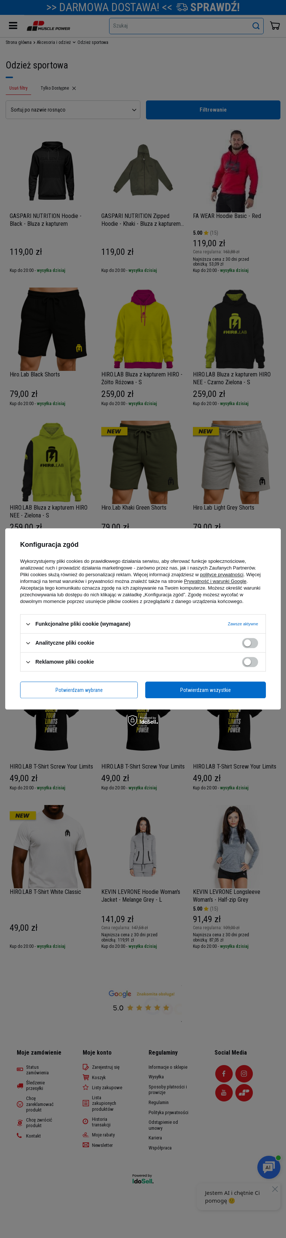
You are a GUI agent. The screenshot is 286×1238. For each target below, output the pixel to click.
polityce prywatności (221, 574)
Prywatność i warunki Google (215, 581)
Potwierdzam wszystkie (205, 690)
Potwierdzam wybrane (79, 690)
